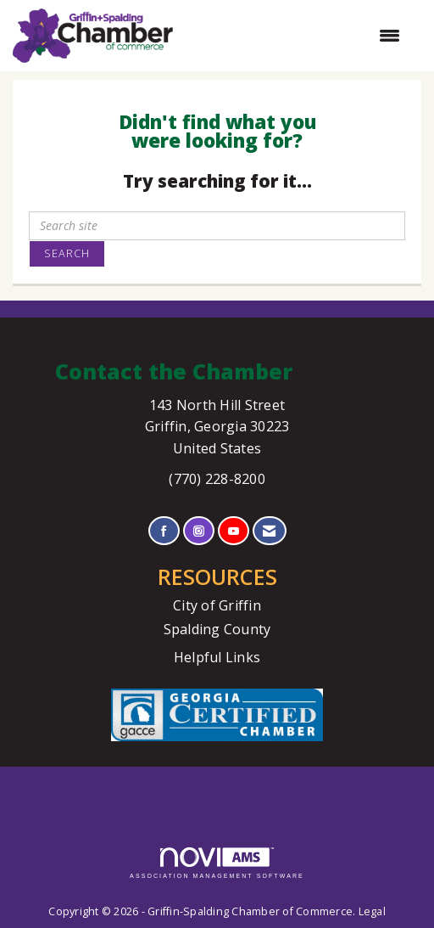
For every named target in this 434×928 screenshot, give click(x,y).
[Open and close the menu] (295, 36)
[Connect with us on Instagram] (198, 531)
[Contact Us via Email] (269, 531)
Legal (372, 911)
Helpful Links (217, 657)
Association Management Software (217, 863)
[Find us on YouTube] (233, 531)
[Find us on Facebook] (164, 531)
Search (67, 253)
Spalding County (217, 629)
